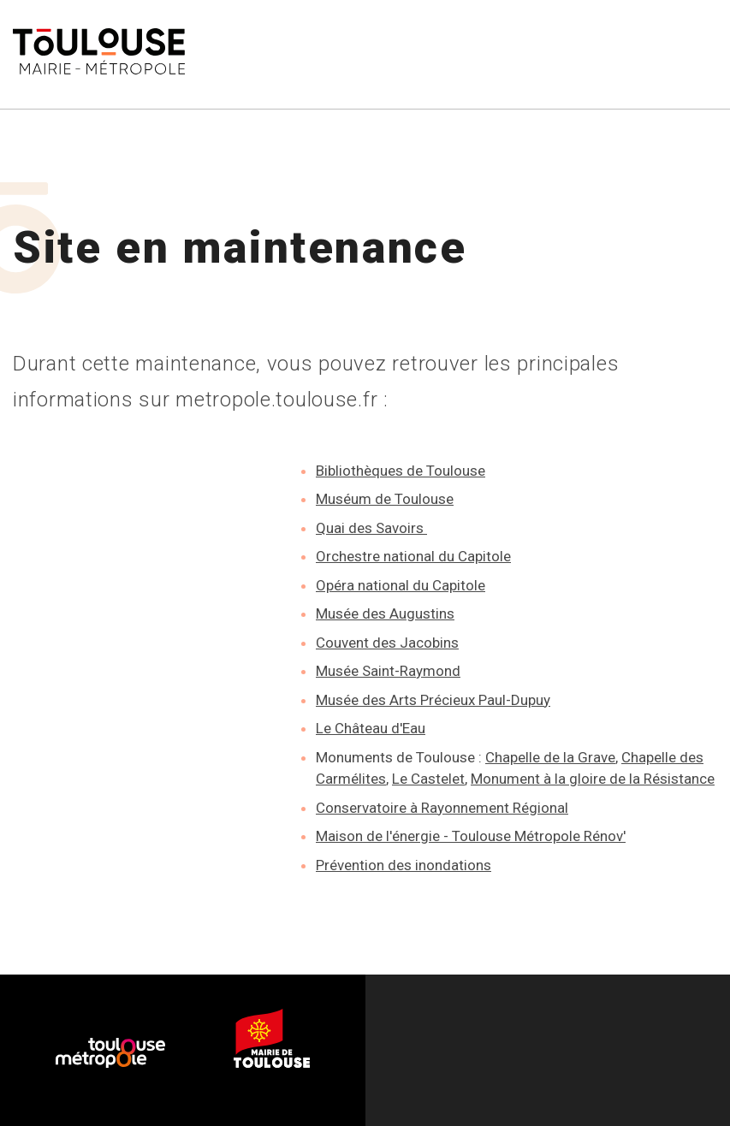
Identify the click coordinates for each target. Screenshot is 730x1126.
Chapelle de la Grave (550, 757)
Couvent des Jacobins (387, 642)
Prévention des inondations (403, 865)
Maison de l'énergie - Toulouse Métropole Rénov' (471, 835)
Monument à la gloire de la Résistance (593, 778)
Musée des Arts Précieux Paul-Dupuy (433, 699)
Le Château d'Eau (370, 728)
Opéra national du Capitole (400, 585)
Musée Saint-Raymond (388, 670)
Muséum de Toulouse (385, 498)
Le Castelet (428, 778)
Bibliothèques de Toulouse (400, 470)
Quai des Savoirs (371, 527)
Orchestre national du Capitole (413, 556)
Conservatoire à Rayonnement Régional (442, 807)
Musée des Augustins (385, 613)
